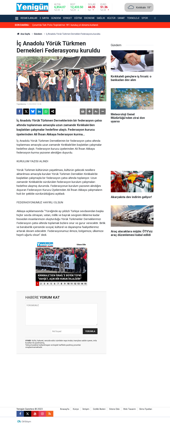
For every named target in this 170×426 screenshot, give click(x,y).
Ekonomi (89, 18)
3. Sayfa (44, 18)
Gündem (56, 18)
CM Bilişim (26, 421)
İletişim (85, 409)
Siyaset (67, 18)
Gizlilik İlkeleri (99, 409)
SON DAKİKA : (22, 25)
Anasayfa (64, 409)
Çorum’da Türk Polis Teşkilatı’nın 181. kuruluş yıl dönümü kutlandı (65, 25)
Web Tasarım (129, 409)
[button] (89, 111)
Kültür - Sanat (116, 18)
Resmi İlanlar (28, 18)
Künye (76, 409)
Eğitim (78, 18)
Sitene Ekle (114, 409)
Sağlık (101, 18)
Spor (145, 18)
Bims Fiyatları (146, 409)
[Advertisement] (132, 148)
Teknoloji (133, 18)
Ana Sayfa (23, 34)
